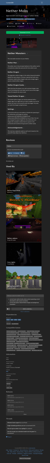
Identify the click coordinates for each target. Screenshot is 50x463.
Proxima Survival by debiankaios (22, 338)
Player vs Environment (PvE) (17, 19)
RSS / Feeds (13, 451)
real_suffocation (15, 323)
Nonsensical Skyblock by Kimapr (13, 332)
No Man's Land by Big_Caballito (32, 343)
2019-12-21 (15, 406)
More (25, 414)
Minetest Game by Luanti (11, 331)
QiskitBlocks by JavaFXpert (12, 339)
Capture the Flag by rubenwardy (33, 331)
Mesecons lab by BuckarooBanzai (23, 334)
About (10, 450)
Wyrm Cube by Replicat (33, 338)
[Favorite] (8, 309)
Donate (41, 450)
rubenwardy (32, 448)
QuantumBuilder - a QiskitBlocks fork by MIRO (16, 343)
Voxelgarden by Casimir (36, 334)
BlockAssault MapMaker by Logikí (35, 345)
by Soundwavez (21, 432)
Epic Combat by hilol (22, 346)
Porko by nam (17, 348)
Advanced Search (37, 451)
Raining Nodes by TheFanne (32, 346)
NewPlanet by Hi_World (11, 334)
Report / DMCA (29, 451)
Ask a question (24, 155)
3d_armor (8, 323)
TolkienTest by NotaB (11, 341)
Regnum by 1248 (10, 348)
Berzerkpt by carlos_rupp (37, 350)
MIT (7, 371)
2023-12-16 (15, 401)
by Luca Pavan (17, 422)
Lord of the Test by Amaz (25, 332)
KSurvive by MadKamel (23, 339)
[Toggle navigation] (42, 2)
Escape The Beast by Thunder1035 (28, 348)
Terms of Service (24, 450)
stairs (19, 319)
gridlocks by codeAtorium (22, 345)
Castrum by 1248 (34, 332)
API (8, 451)
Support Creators (27, 453)
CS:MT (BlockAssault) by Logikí (13, 336)
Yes (10, 153)
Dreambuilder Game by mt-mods (26, 336)
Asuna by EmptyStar (22, 331)
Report (9, 436)
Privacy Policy (20, 451)
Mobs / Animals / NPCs (29, 19)
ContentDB (9, 2)
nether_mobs (9, 387)
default (8, 319)
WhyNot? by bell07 (10, 338)
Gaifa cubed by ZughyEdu (11, 346)
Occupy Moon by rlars (11, 350)
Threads (14, 453)
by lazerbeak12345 (21, 425)
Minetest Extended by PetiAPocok (35, 339)
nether (15, 319)
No (22, 153)
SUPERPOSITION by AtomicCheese (24, 350)
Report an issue (13, 155)
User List (9, 453)
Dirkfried (8, 383)
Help (7, 450)
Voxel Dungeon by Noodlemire (22, 341)
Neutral (16, 153)
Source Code (25, 455)
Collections (20, 453)
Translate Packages (38, 453)
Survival (8, 19)
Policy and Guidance (34, 450)
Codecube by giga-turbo (11, 345)
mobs (12, 319)
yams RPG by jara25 (38, 336)
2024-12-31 (15, 396)
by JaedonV (19, 428)
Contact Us (16, 450)
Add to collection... (27, 309)
